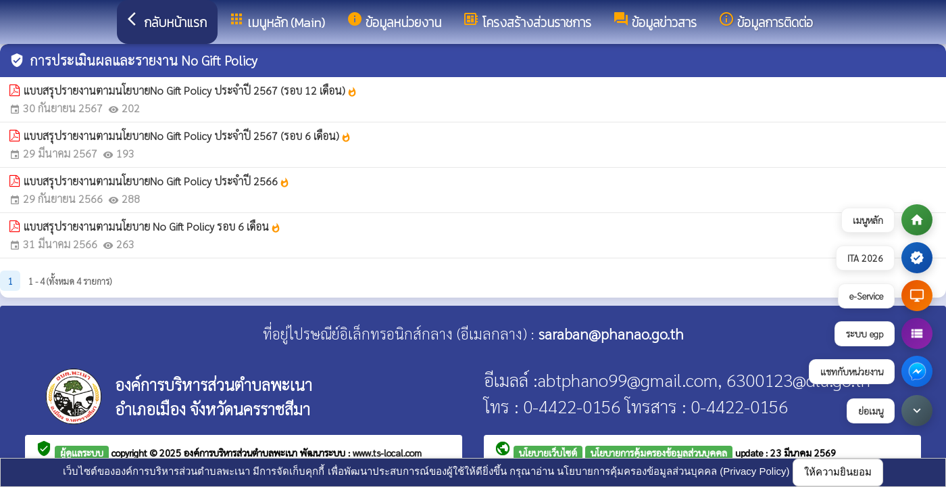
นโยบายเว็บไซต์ (548, 452)
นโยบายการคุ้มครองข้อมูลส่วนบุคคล (659, 452)
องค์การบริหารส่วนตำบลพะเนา (242, 452)
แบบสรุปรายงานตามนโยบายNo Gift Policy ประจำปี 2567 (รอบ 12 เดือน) (190, 90)
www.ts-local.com (387, 452)
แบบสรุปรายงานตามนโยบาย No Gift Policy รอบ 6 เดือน (152, 226)
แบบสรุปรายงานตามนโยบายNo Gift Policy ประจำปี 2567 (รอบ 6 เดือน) (187, 136)
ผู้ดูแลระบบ (81, 452)
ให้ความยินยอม (838, 472)
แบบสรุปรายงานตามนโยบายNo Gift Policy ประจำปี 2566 (157, 181)
